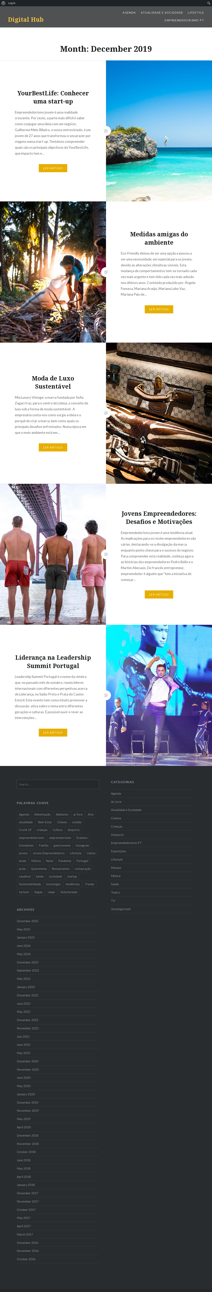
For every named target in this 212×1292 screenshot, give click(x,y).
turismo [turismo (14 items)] (24, 892)
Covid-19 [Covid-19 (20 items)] (25, 830)
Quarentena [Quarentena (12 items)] (39, 868)
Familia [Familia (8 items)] (43, 845)
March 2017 (25, 1234)
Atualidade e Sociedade (162, 12)
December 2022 (27, 995)
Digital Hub (26, 19)
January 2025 (26, 937)
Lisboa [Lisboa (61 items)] (91, 853)
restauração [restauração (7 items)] (83, 868)
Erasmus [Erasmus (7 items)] (81, 837)
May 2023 (23, 978)
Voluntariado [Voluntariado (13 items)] (69, 892)
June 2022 (23, 1003)
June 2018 (23, 1160)
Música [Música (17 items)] (36, 861)
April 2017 (24, 1226)
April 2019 (24, 1127)
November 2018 (28, 1143)
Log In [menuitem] (11, 3)
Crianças (116, 826)
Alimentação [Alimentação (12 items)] (42, 814)
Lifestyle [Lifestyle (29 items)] (75, 853)
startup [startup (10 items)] (72, 876)
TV (113, 900)
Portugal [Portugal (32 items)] (82, 861)
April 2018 (24, 1176)
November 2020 (28, 1069)
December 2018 (27, 1135)
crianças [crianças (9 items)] (42, 830)
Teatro (115, 892)
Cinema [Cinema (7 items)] (62, 822)
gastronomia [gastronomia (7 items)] (62, 845)
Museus (116, 867)
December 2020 (27, 1061)
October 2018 (26, 1152)
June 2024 (23, 945)
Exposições (118, 851)
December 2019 (27, 1102)
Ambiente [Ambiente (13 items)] (62, 814)
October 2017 (26, 1209)
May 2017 (23, 1218)
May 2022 (23, 1011)
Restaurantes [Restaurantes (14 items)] (61, 868)
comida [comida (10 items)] (76, 822)
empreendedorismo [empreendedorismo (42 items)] (31, 837)
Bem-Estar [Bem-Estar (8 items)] (45, 822)
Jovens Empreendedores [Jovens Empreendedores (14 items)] (49, 853)
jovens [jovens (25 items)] (23, 853)
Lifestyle (196, 12)
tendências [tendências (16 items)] (72, 884)
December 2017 (27, 1193)
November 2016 (28, 1251)
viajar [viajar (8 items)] (51, 892)
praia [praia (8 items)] (22, 868)
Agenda (129, 12)
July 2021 (23, 1036)
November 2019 (28, 1110)
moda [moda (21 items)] (22, 861)
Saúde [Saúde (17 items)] (40, 876)
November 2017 (28, 1201)
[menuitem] (3, 3)
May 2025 (23, 929)
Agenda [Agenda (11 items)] (24, 814)
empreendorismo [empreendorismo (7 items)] (60, 837)
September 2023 (28, 970)
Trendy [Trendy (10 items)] (89, 884)
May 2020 (23, 1086)
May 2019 (23, 1119)
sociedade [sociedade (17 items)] (55, 876)
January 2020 (26, 1094)
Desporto (117, 834)
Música (115, 876)
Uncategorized (121, 909)
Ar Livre (116, 801)
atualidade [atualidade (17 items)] (26, 822)
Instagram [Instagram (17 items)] (82, 845)
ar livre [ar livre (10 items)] (78, 814)
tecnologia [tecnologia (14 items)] (53, 884)
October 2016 (26, 1259)
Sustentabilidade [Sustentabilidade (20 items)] (30, 884)
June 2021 (23, 1044)
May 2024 (23, 954)
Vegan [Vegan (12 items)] (38, 892)
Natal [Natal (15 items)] (49, 861)
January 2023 (26, 987)
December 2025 (27, 921)
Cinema (116, 818)
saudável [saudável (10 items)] (25, 876)
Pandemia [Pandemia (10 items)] (64, 861)
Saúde (115, 884)
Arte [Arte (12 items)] (91, 814)
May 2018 (23, 1168)
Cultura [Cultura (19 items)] (57, 830)
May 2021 (23, 1053)
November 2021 (28, 1028)
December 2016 (27, 1242)
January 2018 (26, 1185)
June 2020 (23, 1077)
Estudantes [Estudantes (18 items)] (26, 845)
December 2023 (27, 962)
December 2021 (27, 1020)
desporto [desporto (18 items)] (74, 830)
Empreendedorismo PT (184, 20)
